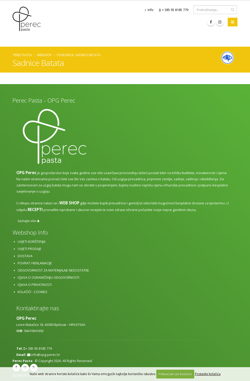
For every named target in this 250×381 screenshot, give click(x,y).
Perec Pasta (22, 55)
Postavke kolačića (208, 374)
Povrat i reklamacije (35, 263)
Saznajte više (28, 221)
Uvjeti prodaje (29, 249)
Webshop (44, 55)
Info (149, 10)
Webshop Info (30, 232)
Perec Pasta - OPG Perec (44, 100)
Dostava (25, 256)
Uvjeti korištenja (32, 241)
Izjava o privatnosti (35, 285)
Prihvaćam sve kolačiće (175, 374)
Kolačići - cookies (32, 292)
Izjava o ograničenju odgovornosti (48, 277)
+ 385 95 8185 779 (175, 10)
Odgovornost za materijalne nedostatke (53, 270)
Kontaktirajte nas (37, 308)
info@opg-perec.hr (45, 355)
